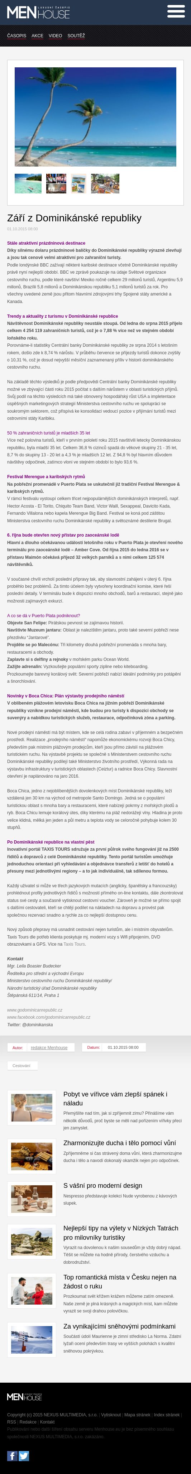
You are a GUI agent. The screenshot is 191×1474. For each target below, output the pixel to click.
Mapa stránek (137, 1414)
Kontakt (47, 1422)
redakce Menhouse (49, 1047)
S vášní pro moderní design (102, 1185)
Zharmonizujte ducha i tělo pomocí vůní (119, 1143)
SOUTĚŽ (76, 35)
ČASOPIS (16, 35)
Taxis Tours (74, 944)
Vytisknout (111, 1414)
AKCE (37, 35)
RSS (11, 1422)
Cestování (21, 1066)
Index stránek (167, 1414)
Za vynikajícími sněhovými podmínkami (119, 1326)
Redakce (28, 1422)
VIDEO (55, 35)
